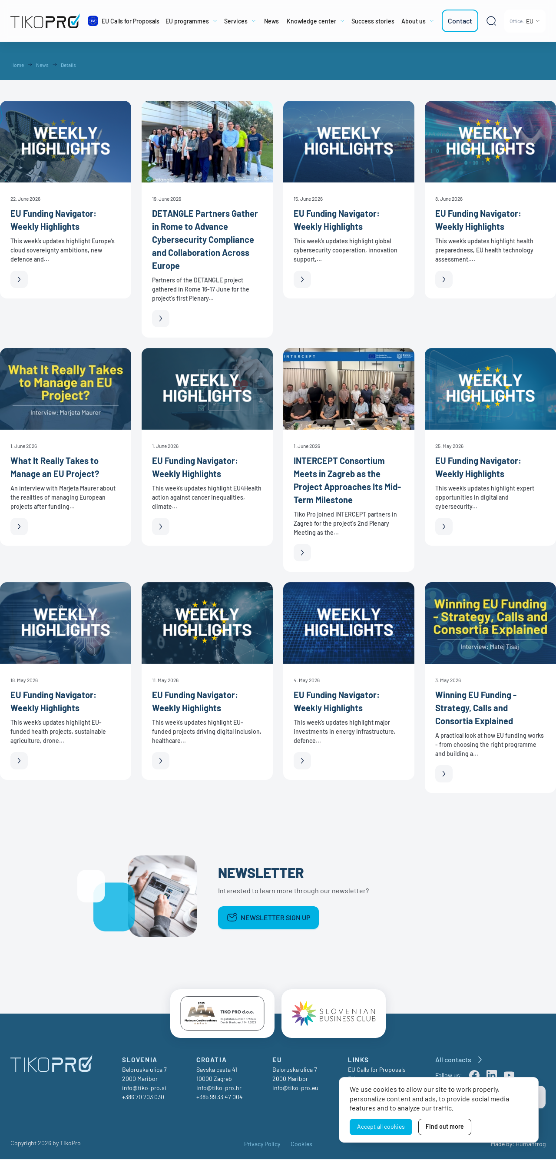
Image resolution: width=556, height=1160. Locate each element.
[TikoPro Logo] (45, 20)
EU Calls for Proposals (377, 1070)
